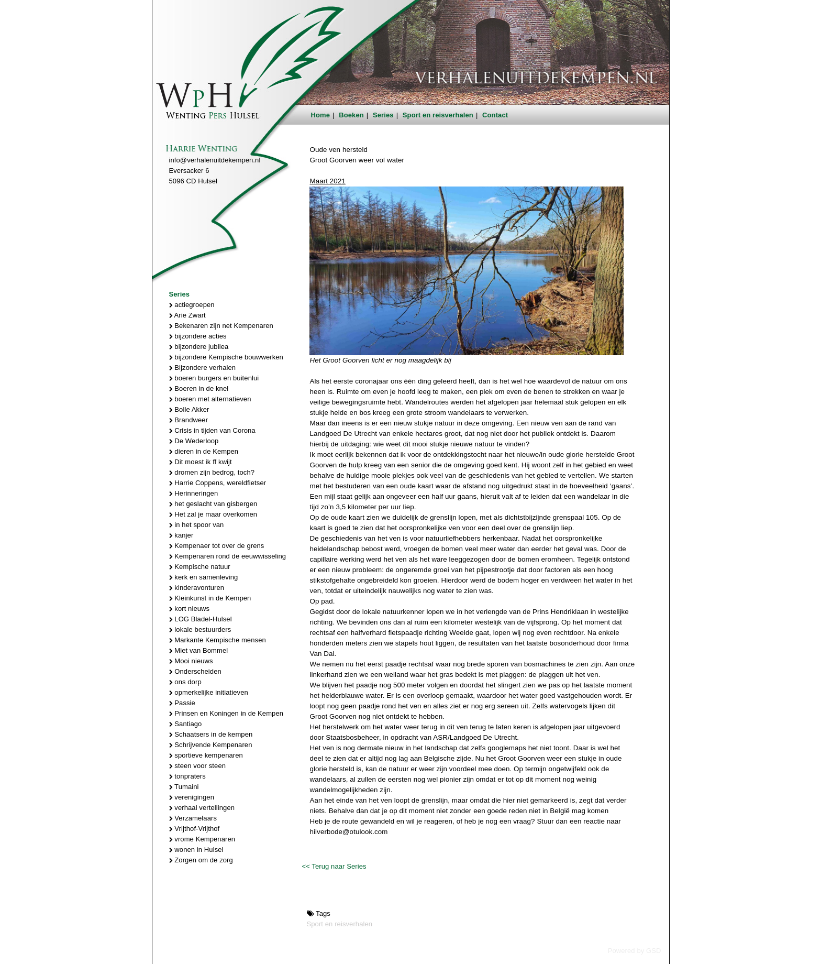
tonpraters (187, 776)
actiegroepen (192, 305)
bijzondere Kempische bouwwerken (226, 357)
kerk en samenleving (203, 577)
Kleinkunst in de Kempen (210, 598)
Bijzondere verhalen (202, 367)
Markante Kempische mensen (217, 640)
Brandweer (188, 420)
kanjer (181, 535)
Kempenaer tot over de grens (216, 546)
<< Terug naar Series (334, 866)
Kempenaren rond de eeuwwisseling (227, 556)
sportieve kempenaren (206, 755)
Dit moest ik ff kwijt (200, 462)
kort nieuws (189, 608)
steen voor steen (197, 766)
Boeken (351, 115)
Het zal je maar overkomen (213, 514)
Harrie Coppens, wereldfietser (218, 483)
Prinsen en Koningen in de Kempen (226, 713)
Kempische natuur (199, 567)
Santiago (185, 724)
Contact (495, 115)
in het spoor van (196, 525)
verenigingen (191, 797)
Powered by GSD (634, 951)
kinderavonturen (197, 587)
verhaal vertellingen (202, 808)
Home (320, 115)
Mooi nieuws (191, 661)
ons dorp (185, 682)
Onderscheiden (195, 671)
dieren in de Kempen (204, 451)
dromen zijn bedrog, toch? (212, 472)
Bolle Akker (189, 409)
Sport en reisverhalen (438, 115)
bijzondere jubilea (199, 346)
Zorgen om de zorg (201, 860)
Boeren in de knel (199, 388)
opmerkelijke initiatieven (208, 692)
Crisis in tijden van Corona (212, 430)
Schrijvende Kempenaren (210, 745)
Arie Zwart (187, 315)
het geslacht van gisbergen (213, 504)
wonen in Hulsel (196, 849)
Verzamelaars (193, 818)
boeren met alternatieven (210, 399)
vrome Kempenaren (202, 839)
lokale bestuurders (200, 629)
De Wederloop (194, 441)
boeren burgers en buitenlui (214, 378)
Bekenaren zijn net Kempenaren (221, 326)
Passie (182, 703)
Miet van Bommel (198, 650)
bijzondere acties (198, 336)
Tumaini (184, 787)
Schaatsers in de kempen (211, 734)
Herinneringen (193, 493)
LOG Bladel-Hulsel (200, 619)
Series (383, 115)
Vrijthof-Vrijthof (194, 828)
